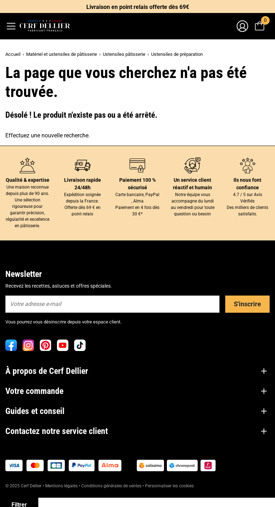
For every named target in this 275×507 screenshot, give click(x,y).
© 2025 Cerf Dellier (24, 485)
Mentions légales (61, 485)
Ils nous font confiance (247, 183)
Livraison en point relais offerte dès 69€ (137, 7)
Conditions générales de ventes (111, 485)
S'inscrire (247, 304)
